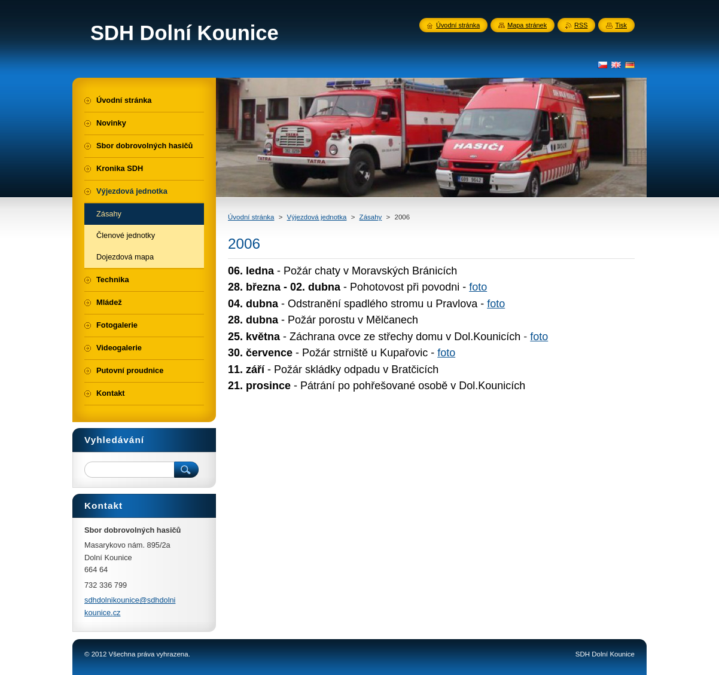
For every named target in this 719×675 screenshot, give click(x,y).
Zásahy (371, 217)
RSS (580, 25)
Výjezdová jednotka (317, 217)
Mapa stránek (527, 25)
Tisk (621, 25)
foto (478, 287)
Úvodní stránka (251, 217)
